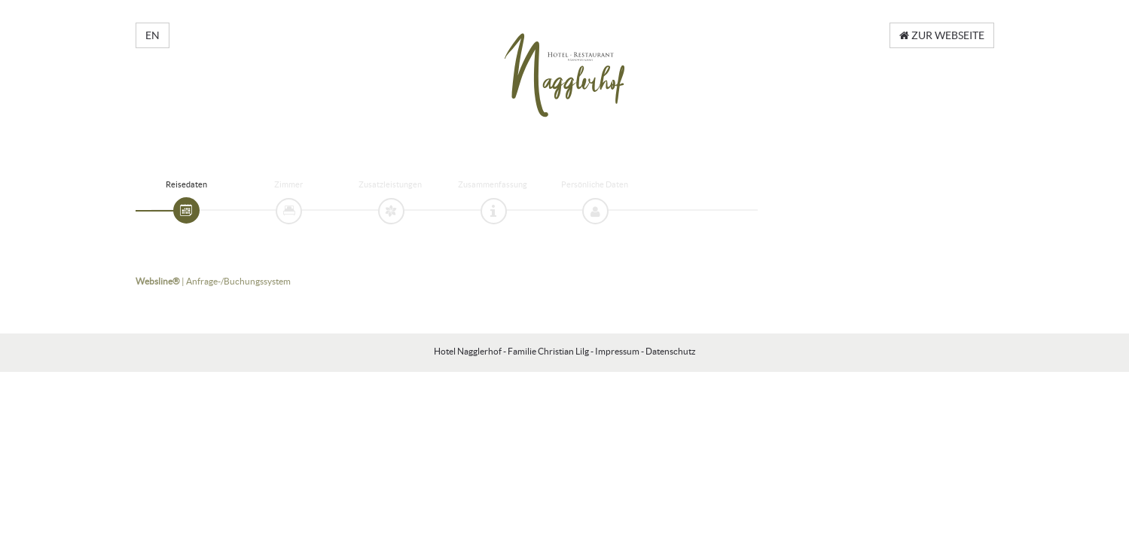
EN (152, 35)
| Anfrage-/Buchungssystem (213, 281)
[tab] (186, 210)
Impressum (617, 351)
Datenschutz (670, 351)
